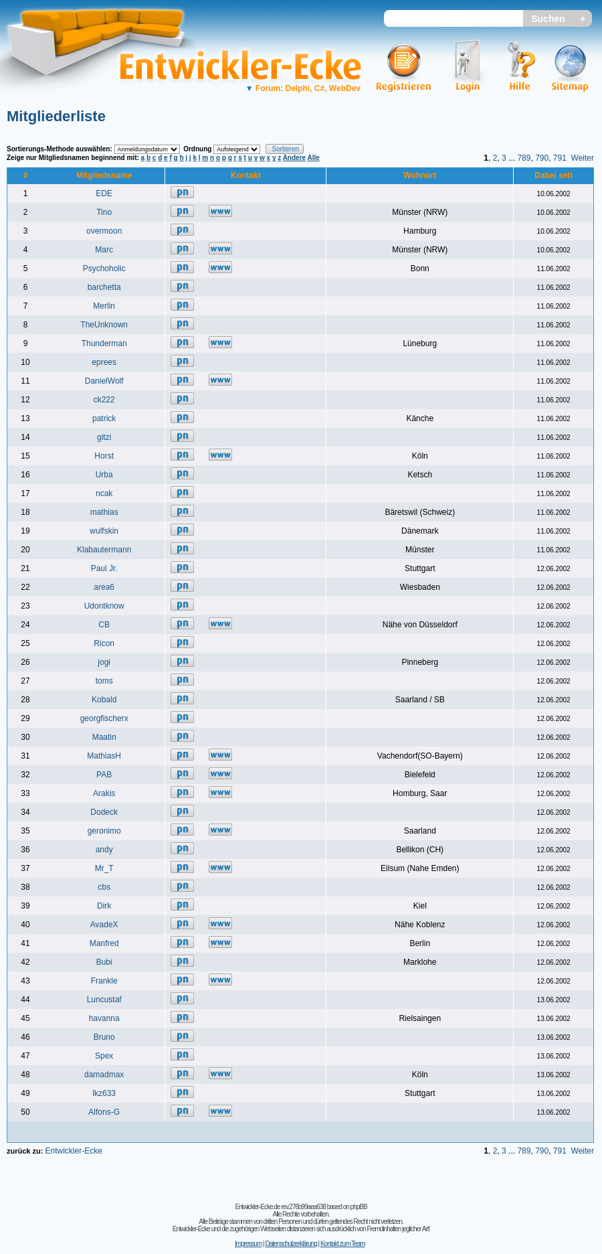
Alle (314, 157)
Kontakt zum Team (342, 1243)
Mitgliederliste (56, 116)
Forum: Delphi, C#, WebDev (303, 88)
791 (560, 158)
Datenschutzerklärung (290, 1243)
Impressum (248, 1243)
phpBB (358, 1206)
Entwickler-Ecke (73, 1151)
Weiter (582, 158)
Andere (294, 157)
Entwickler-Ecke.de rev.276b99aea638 (280, 1206)
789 (523, 158)
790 (541, 158)
